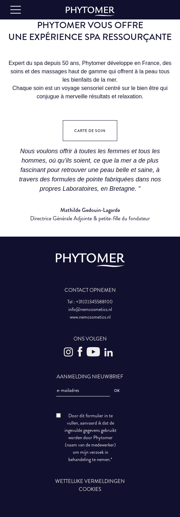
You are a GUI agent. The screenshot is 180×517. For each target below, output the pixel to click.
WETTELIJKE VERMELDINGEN (90, 481)
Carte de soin (90, 130)
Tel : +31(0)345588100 (90, 301)
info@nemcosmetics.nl (90, 309)
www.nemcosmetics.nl (90, 317)
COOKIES (90, 489)
